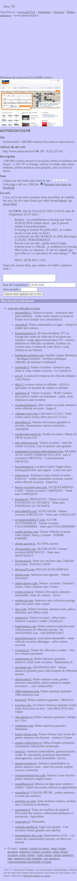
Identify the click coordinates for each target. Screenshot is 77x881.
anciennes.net (23, 667)
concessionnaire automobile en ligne (29, 861)
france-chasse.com (26, 734)
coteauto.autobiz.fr (26, 826)
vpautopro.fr (22, 821)
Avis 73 (9, 6)
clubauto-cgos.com (26, 413)
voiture (23, 848)
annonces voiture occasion (35, 851)
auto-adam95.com (26, 511)
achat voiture (27, 855)
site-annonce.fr (24, 717)
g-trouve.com (23, 705)
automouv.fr (22, 393)
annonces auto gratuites (28, 858)
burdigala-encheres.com (29, 355)
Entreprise (44, 12)
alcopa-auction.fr (25, 543)
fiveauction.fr (23, 560)
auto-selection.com (26, 442)
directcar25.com (24, 569)
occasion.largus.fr (25, 405)
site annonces (52, 858)
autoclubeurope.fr (25, 638)
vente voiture (44, 855)
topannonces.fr (24, 658)
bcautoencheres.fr (25, 333)
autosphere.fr (23, 422)
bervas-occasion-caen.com (31, 487)
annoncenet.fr (23, 679)
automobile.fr (23, 312)
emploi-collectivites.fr (28, 742)
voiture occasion (39, 848)
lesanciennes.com (25, 626)
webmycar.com (24, 600)
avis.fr (18, 375)
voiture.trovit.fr (24, 591)
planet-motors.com (26, 583)
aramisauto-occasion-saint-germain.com (39, 451)
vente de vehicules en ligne (23, 308)
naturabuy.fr (22, 792)
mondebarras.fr (24, 784)
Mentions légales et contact (36, 875)
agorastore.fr (22, 809)
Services (59, 12)
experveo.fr (22, 475)
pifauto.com (22, 574)
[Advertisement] (31, 45)
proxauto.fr (21, 499)
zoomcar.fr (21, 617)
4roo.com (20, 609)
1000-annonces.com (27, 691)
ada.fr (18, 384)
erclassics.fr (22, 650)
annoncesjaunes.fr (25, 763)
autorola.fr (21, 324)
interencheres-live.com (28, 835)
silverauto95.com (25, 548)
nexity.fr (20, 751)
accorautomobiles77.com (30, 519)
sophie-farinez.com (26, 531)
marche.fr (20, 699)
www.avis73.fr (26, 12)
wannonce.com (24, 725)
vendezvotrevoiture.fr (28, 434)
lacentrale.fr (22, 367)
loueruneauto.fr (24, 466)
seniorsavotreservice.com (30, 775)
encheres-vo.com (25, 801)
